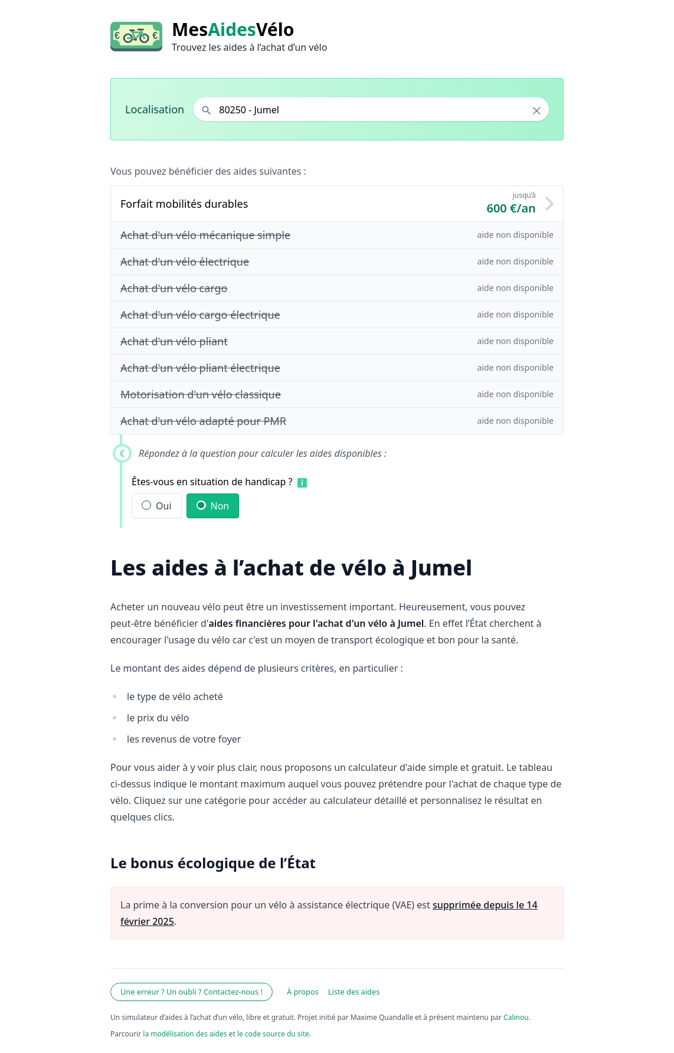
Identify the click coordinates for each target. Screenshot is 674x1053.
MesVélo (233, 29)
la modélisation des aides (185, 1034)
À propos (303, 991)
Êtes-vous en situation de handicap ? (212, 481)
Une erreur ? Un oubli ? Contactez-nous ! (191, 991)
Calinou (516, 1017)
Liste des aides (354, 991)
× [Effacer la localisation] (537, 110)
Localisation (154, 109)
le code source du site (273, 1034)
